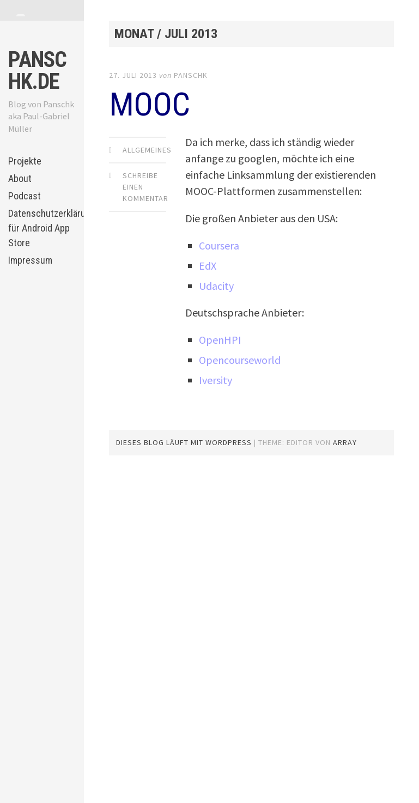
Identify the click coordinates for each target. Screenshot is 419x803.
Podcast (24, 196)
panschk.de (37, 70)
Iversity (215, 380)
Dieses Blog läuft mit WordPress (184, 442)
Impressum (30, 260)
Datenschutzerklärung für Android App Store (41, 228)
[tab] (20, 15)
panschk (191, 75)
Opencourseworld (240, 360)
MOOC (149, 104)
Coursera (219, 245)
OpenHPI (220, 339)
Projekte (24, 161)
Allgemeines (147, 150)
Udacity (216, 286)
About (20, 178)
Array (345, 442)
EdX (207, 265)
